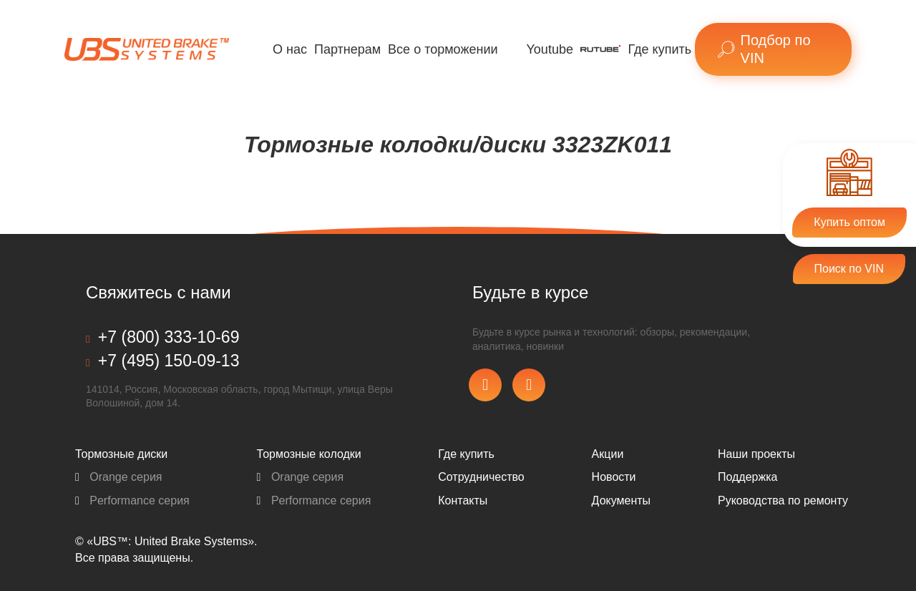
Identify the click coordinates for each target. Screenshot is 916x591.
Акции (608, 454)
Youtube (550, 49)
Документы (621, 500)
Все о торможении (442, 49)
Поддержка (747, 477)
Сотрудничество (481, 477)
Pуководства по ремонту (783, 500)
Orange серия (118, 477)
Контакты (462, 500)
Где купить (660, 49)
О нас (290, 49)
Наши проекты (756, 454)
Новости (614, 477)
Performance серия (132, 500)
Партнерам (347, 49)
